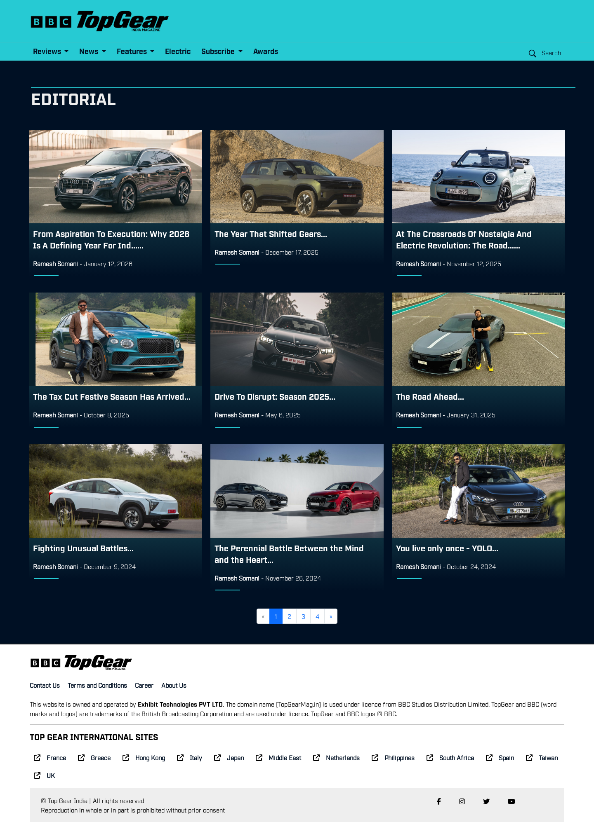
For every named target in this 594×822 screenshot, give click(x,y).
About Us (173, 685)
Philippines (393, 757)
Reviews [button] (48, 51)
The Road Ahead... (430, 396)
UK (44, 775)
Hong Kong (144, 757)
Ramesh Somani (55, 263)
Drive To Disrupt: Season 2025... (274, 396)
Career (144, 685)
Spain (500, 757)
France (50, 757)
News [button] (89, 51)
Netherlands (336, 757)
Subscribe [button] (218, 51)
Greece (94, 757)
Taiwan (542, 757)
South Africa (450, 757)
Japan (229, 757)
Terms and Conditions (97, 685)
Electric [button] (178, 51)
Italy (189, 757)
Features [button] (132, 51)
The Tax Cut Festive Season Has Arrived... (112, 396)
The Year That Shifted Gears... (270, 233)
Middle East (278, 757)
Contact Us (45, 685)
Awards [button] (265, 51)
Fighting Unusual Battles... (83, 548)
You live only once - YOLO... (447, 548)
